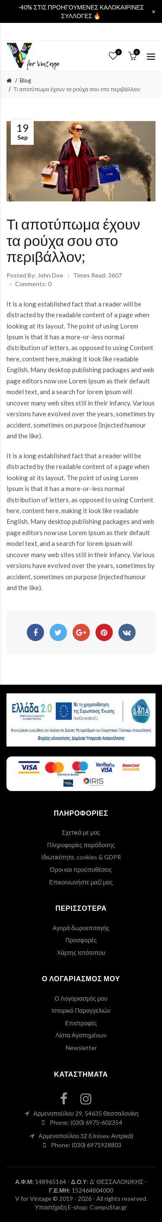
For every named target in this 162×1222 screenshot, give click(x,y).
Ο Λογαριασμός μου (81, 998)
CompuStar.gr (108, 1207)
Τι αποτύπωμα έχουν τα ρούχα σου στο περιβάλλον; (76, 89)
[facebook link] (69, 1098)
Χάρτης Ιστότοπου (81, 952)
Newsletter (81, 1047)
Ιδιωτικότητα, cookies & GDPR (81, 857)
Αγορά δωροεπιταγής (81, 928)
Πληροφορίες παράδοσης (81, 845)
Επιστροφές (81, 1023)
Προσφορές (80, 940)
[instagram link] (91, 1098)
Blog (25, 80)
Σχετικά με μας (81, 832)
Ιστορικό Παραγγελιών (81, 1010)
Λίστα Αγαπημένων (80, 1035)
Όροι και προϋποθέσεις (81, 869)
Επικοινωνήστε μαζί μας (81, 882)
